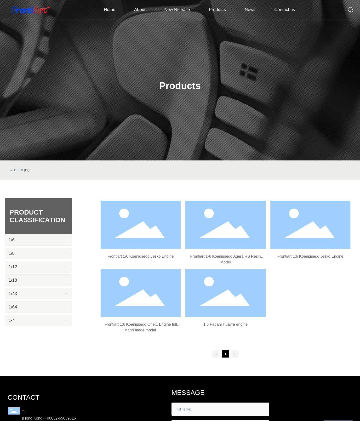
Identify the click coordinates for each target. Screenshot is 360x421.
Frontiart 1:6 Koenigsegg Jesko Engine (310, 256)
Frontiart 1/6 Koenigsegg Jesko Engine (141, 256)
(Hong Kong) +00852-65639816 (49, 418)
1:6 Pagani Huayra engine (225, 324)
